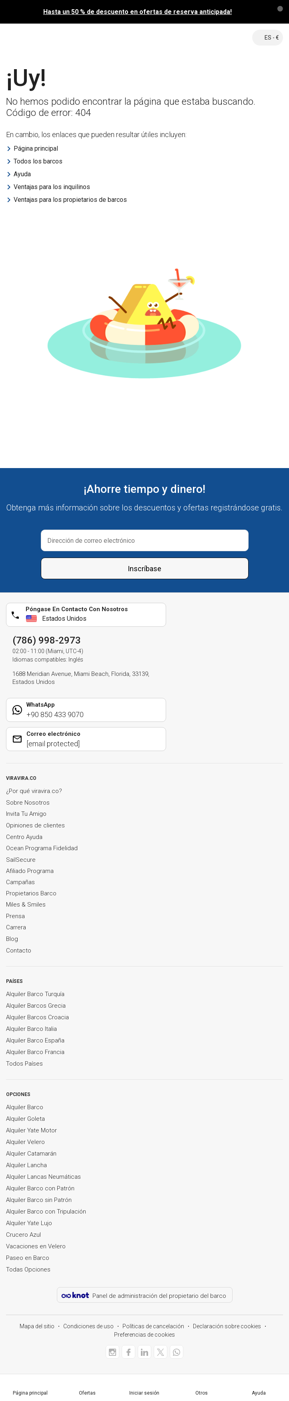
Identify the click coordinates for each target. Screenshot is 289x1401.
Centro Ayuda (24, 837)
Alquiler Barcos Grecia (36, 1005)
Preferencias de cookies (144, 1334)
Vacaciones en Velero (36, 1246)
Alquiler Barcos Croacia (37, 1017)
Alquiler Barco (24, 1107)
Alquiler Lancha (26, 1165)
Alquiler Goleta (25, 1118)
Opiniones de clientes (35, 825)
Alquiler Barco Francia (35, 1052)
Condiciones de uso (88, 1326)
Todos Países (24, 1063)
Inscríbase (144, 568)
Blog (12, 939)
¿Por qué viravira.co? (34, 791)
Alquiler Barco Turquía (35, 994)
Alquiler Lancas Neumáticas (43, 1176)
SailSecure (21, 859)
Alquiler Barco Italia (31, 1028)
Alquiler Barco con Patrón (40, 1188)
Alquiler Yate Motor (31, 1130)
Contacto (18, 950)
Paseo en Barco (27, 1257)
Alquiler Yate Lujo (29, 1223)
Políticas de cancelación (153, 1326)
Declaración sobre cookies (227, 1326)
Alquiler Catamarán (31, 1153)
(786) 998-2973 (46, 640)
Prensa (15, 916)
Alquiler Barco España (35, 1040)
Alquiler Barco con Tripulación (46, 1211)
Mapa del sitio (37, 1326)
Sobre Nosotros (28, 802)
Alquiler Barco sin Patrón (39, 1200)
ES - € (267, 37)
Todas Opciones (28, 1269)
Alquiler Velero (25, 1142)
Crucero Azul (23, 1234)
